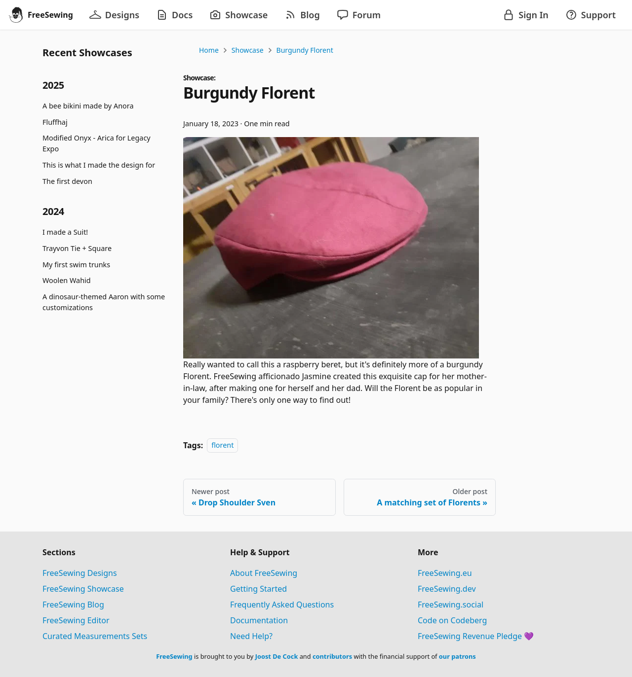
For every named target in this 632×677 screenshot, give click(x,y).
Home (209, 50)
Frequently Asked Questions (282, 604)
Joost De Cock (276, 656)
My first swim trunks (76, 264)
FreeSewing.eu (445, 573)
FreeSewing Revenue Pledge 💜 (476, 636)
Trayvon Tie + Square (77, 248)
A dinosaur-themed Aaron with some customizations (103, 302)
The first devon (67, 181)
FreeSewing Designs (79, 573)
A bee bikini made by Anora (87, 105)
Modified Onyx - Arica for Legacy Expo (96, 143)
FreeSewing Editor (76, 620)
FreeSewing (174, 656)
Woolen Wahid (66, 280)
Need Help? (251, 636)
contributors (332, 656)
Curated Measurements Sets (94, 636)
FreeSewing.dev (447, 588)
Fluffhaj (55, 122)
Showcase (248, 50)
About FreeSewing (263, 573)
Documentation (259, 620)
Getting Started (258, 588)
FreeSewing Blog (73, 604)
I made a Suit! (65, 232)
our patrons (457, 656)
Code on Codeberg (452, 620)
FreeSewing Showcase (83, 588)
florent (222, 445)
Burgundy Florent (304, 50)
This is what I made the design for (98, 165)
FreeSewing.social (450, 604)
